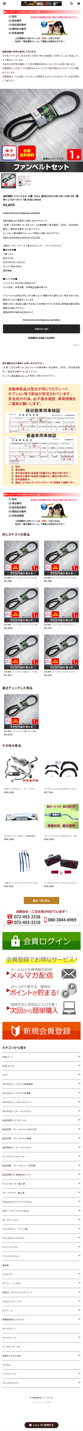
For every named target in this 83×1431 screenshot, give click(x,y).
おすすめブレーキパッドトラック (17, 1102)
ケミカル (6, 1365)
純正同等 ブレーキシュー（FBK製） (19, 1165)
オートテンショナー (11, 1220)
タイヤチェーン (9, 1328)
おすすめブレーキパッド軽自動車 (17, 1084)
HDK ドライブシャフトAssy (15, 1211)
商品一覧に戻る (41, 900)
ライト (5, 1075)
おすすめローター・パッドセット (16, 1111)
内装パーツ (7, 1057)
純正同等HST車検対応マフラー (17, 1174)
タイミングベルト (10, 1247)
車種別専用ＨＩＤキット (13, 1319)
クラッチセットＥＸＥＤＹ (13, 1238)
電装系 (5, 1265)
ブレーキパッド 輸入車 (13, 1193)
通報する (76, 345)
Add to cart (41, 328)
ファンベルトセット (10, 1256)
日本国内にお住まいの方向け (41, 337)
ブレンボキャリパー (11, 1383)
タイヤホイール (9, 1337)
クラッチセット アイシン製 (15, 1229)
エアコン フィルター (12, 1283)
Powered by (41, 1402)
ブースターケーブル (11, 1346)
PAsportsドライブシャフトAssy (17, 1202)
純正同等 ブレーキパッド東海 (16, 1138)
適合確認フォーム (19, 375)
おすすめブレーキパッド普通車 (16, 1093)
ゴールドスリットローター (14, 1156)
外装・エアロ (8, 1066)
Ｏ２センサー (8, 1274)
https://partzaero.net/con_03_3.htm (21, 237)
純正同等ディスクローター (14, 1120)
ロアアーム (7, 1310)
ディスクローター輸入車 (13, 1183)
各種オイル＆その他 (11, 1356)
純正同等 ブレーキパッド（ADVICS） (19, 1129)
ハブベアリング (9, 1374)
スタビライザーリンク (12, 1301)
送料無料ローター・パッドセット (17, 1147)
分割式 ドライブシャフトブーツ (17, 1292)
